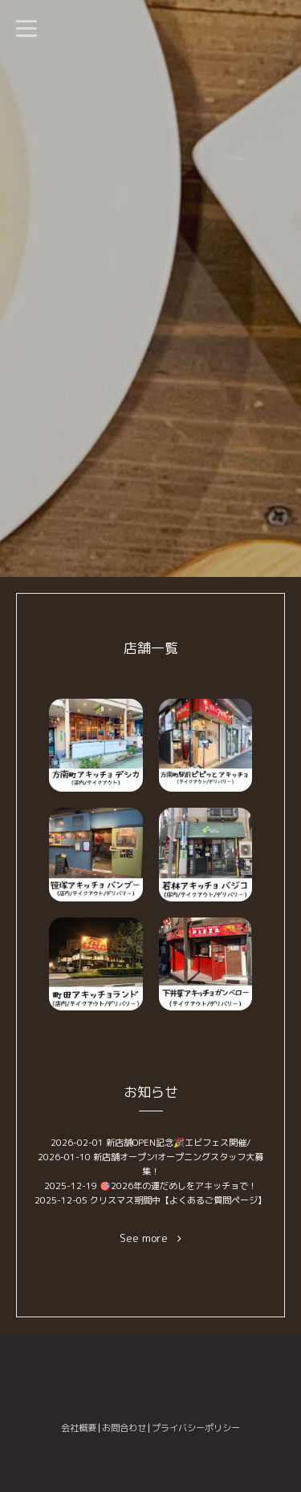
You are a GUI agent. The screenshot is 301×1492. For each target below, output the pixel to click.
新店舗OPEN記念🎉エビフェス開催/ (178, 1142)
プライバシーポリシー (196, 1427)
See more (150, 1238)
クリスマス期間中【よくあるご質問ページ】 (178, 1200)
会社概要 (78, 1427)
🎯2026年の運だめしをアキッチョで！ (178, 1185)
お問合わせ (124, 1427)
